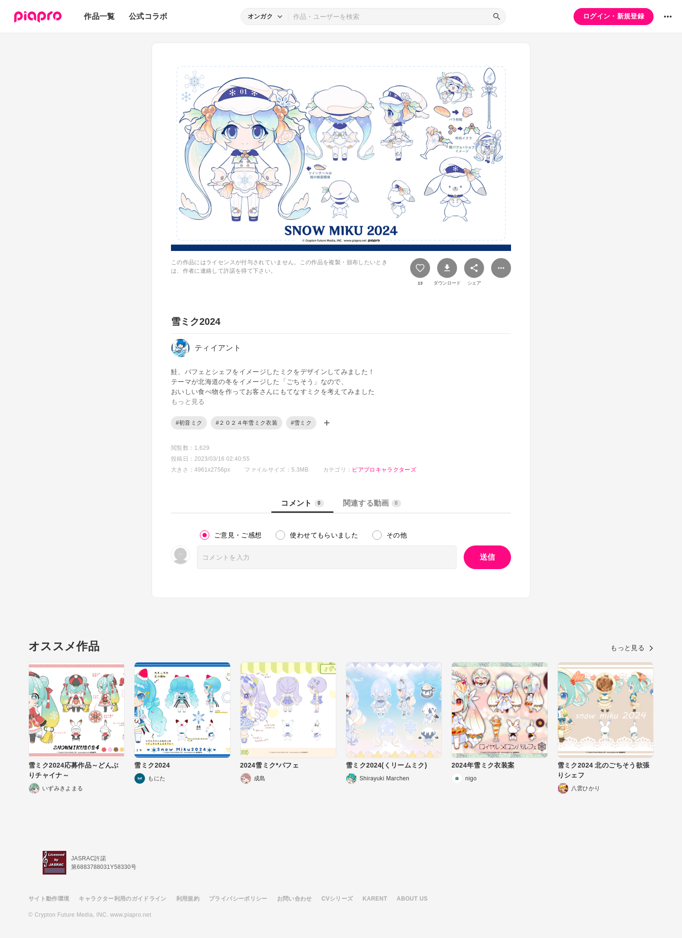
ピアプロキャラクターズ (384, 469)
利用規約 (187, 898)
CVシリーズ (337, 898)
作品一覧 (99, 16)
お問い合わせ (294, 898)
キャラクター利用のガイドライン (122, 898)
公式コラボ (148, 16)
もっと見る (632, 648)
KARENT (375, 898)
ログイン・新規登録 (613, 16)
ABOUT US (412, 898)
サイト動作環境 (48, 898)
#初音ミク (189, 423)
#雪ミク (301, 423)
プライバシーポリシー (238, 898)
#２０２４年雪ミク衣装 (246, 423)
